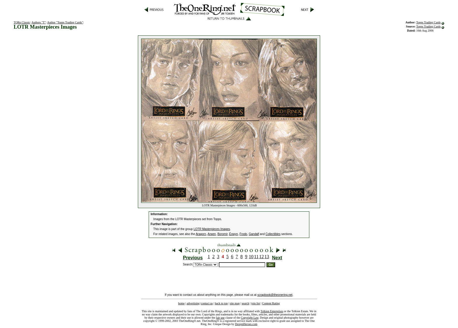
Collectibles (273, 234)
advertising (193, 303)
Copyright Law (250, 317)
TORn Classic (22, 22)
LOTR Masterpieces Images (212, 229)
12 (261, 256)
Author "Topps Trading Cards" (65, 22)
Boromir (222, 234)
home (181, 303)
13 (266, 256)
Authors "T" (39, 22)
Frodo (243, 234)
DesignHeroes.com (246, 324)
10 (251, 256)
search (245, 303)
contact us (207, 303)
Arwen (212, 234)
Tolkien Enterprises (272, 311)
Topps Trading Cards (428, 22)
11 (256, 256)
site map (235, 303)
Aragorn (201, 234)
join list (255, 303)
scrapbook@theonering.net (274, 294)
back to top (221, 303)
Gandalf (254, 234)
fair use (220, 317)
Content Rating (271, 303)
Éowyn (233, 234)
